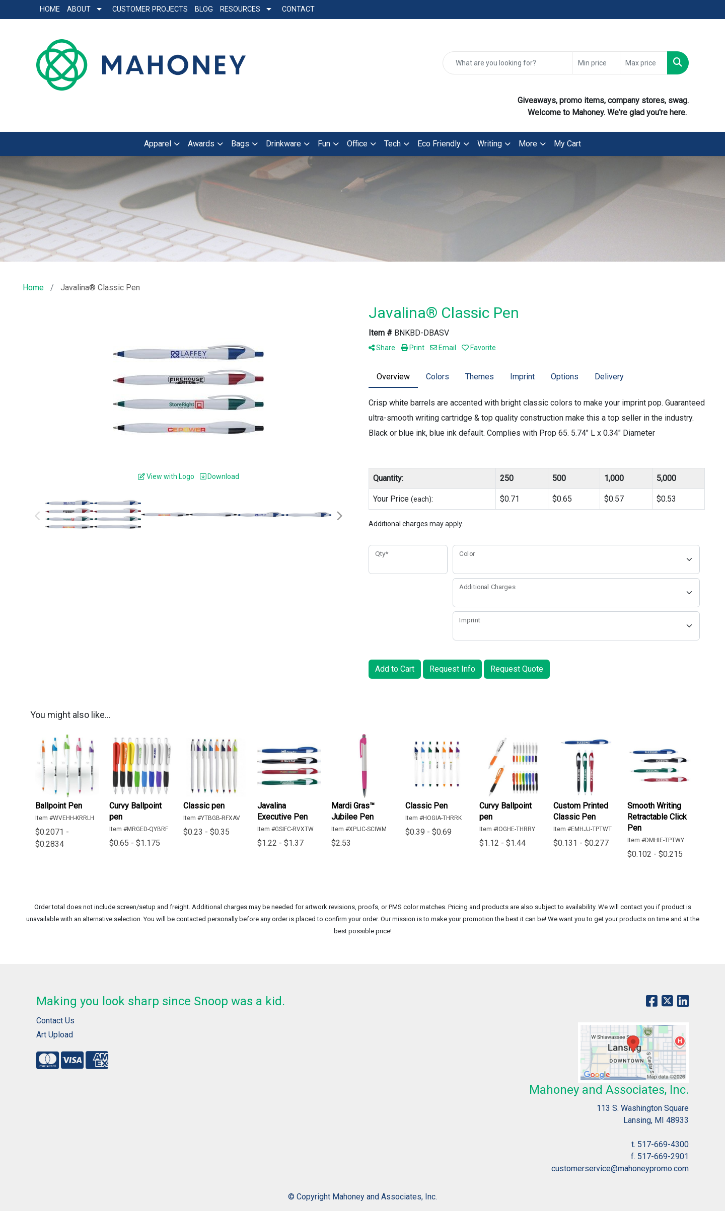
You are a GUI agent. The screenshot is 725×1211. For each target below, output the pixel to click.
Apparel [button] (157, 143)
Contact (298, 9)
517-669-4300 (663, 1144)
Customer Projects (150, 9)
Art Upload (54, 1034)
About (79, 9)
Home (50, 9)
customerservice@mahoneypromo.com (620, 1168)
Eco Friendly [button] (439, 143)
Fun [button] (324, 143)
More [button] (528, 143)
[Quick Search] (508, 62)
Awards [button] (201, 143)
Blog (204, 9)
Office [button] (357, 143)
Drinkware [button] (283, 143)
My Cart (567, 143)
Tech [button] (392, 143)
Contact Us (55, 1020)
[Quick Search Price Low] (596, 62)
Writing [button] (489, 143)
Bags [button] (240, 143)
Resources (240, 9)
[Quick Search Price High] (644, 62)
